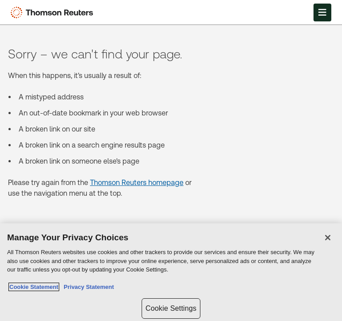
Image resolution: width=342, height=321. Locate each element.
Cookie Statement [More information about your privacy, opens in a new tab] (33, 287)
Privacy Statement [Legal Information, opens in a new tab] (87, 287)
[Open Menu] (322, 12)
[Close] (328, 237)
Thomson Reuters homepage (136, 182)
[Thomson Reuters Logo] (54, 12)
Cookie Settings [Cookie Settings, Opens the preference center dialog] (171, 308)
